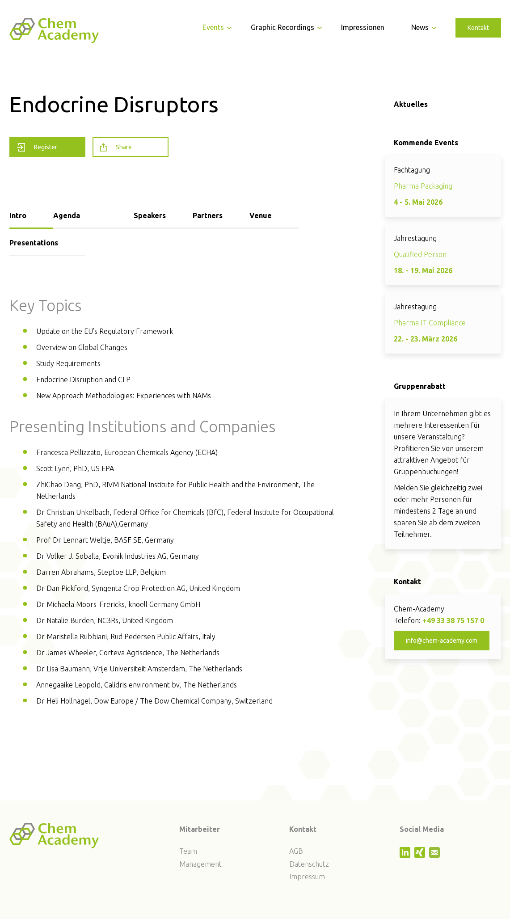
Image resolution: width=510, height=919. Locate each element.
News (420, 27)
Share (116, 147)
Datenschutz (309, 864)
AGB (296, 851)
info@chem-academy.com (441, 640)
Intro (17, 215)
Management (200, 864)
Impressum (307, 877)
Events (213, 27)
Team (188, 851)
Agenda (66, 215)
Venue (260, 215)
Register (37, 147)
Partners (208, 215)
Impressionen (362, 27)
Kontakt (478, 27)
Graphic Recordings (282, 27)
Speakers (150, 215)
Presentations (33, 243)
